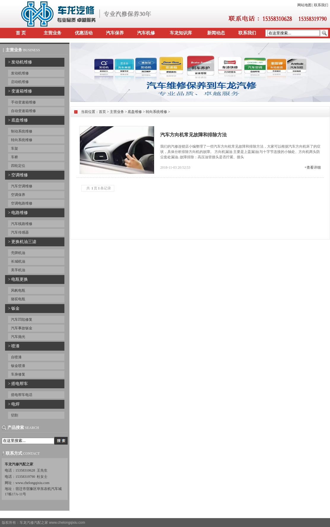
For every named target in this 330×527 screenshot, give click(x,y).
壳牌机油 (18, 253)
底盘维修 (135, 112)
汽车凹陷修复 (21, 319)
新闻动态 (216, 33)
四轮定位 (18, 166)
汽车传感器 (20, 232)
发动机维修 (20, 73)
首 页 (21, 33)
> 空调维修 (18, 175)
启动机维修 (20, 82)
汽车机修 (146, 33)
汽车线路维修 (21, 224)
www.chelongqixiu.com (67, 522)
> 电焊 (14, 404)
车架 (14, 148)
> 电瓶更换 (18, 279)
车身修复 (18, 374)
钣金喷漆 (18, 366)
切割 (14, 415)
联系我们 (321, 5)
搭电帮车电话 (21, 395)
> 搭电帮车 (18, 383)
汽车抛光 (18, 337)
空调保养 (18, 195)
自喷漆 (16, 357)
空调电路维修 (21, 203)
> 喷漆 (14, 346)
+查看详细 (312, 167)
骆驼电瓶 (18, 299)
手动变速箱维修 (23, 102)
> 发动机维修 (20, 62)
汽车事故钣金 (21, 328)
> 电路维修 (18, 212)
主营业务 (52, 33)
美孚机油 (18, 270)
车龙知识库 (181, 33)
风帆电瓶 (18, 290)
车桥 (14, 157)
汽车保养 (115, 33)
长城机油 (18, 261)
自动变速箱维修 (23, 111)
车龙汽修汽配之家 (34, 522)
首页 (102, 112)
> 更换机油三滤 (22, 241)
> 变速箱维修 (20, 91)
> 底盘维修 (18, 120)
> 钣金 (14, 308)
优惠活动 (84, 33)
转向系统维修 (21, 140)
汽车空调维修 (21, 186)
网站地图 (304, 5)
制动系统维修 (21, 131)
